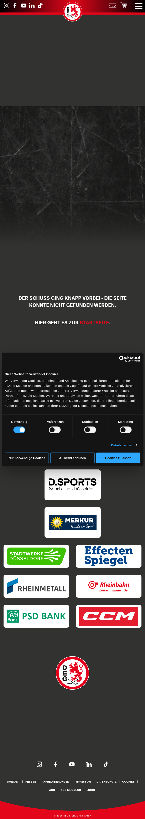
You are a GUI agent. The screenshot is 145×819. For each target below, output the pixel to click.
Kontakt (13, 781)
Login (90, 790)
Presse (30, 781)
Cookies (129, 781)
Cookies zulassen (118, 457)
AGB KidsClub (70, 790)
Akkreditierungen (55, 781)
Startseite (94, 323)
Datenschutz (107, 781)
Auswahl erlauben (72, 457)
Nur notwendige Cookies (27, 457)
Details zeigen (121, 445)
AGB (52, 790)
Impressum (83, 781)
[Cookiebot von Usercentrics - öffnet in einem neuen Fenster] (122, 359)
